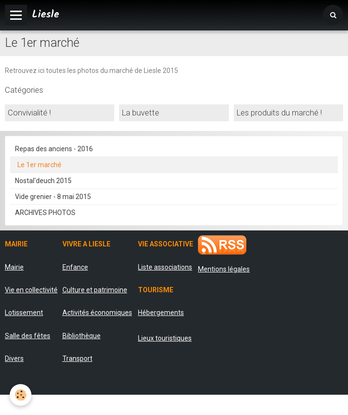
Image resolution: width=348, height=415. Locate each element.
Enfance (75, 267)
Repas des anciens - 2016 (54, 149)
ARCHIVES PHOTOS (45, 212)
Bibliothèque (81, 336)
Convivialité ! (29, 113)
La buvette (140, 113)
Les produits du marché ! (279, 113)
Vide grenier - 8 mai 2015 (53, 196)
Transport (77, 358)
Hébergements (161, 312)
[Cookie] (20, 395)
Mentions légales (224, 269)
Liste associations (165, 267)
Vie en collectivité (31, 290)
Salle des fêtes (27, 336)
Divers (14, 358)
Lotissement (24, 312)
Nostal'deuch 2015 (43, 181)
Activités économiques (97, 312)
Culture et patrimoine (94, 290)
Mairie (14, 267)
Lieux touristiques (165, 338)
